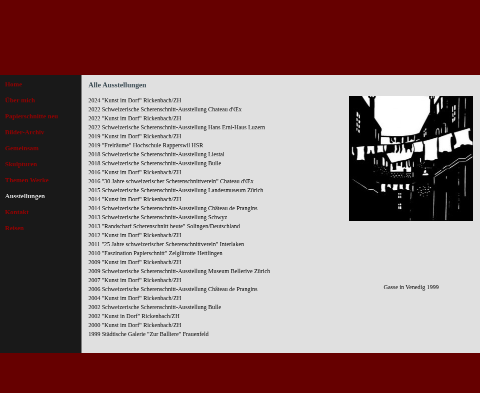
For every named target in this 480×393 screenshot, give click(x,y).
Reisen (14, 228)
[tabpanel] (216, 222)
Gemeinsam (21, 148)
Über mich (20, 100)
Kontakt (16, 212)
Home (13, 84)
